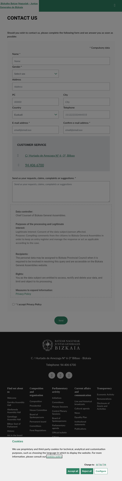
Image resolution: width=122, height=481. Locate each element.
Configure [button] (102, 470)
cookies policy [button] (54, 456)
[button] (97, 464)
